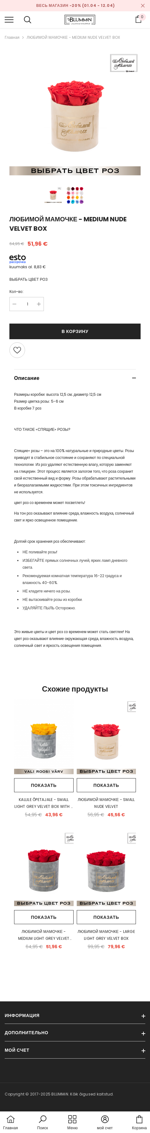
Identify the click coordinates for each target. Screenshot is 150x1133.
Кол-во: (16, 291)
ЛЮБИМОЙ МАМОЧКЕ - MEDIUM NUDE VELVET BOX (73, 37)
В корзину (75, 331)
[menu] (9, 19)
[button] (42, 1123)
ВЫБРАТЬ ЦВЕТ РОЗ (28, 279)
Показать (44, 785)
